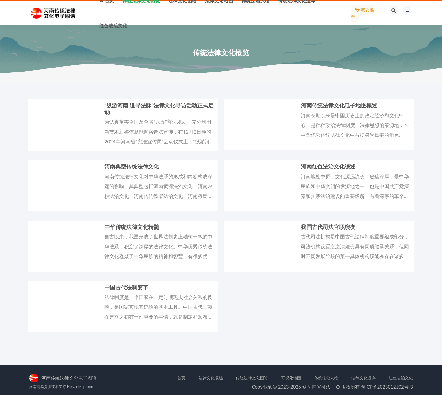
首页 (181, 377)
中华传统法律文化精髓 (131, 226)
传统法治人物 (326, 377)
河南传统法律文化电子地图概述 (339, 105)
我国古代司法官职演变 (328, 226)
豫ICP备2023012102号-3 (387, 386)
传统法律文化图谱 (252, 377)
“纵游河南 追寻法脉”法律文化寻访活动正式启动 (159, 108)
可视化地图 (291, 377)
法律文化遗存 (363, 377)
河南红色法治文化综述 (328, 166)
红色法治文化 (401, 377)
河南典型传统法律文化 (131, 166)
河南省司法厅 (321, 386)
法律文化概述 (211, 377)
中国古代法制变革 (126, 287)
